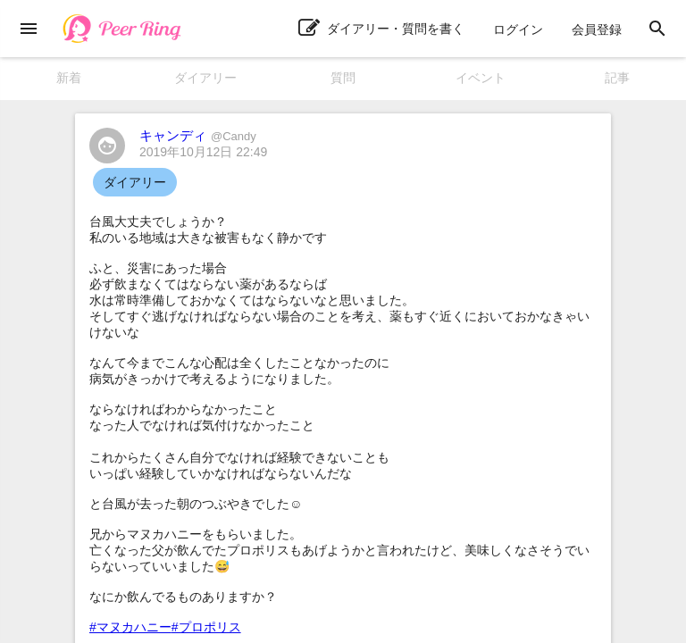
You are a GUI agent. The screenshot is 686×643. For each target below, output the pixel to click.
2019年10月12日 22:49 (203, 152)
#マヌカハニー (130, 627)
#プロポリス (206, 627)
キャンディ (197, 135)
